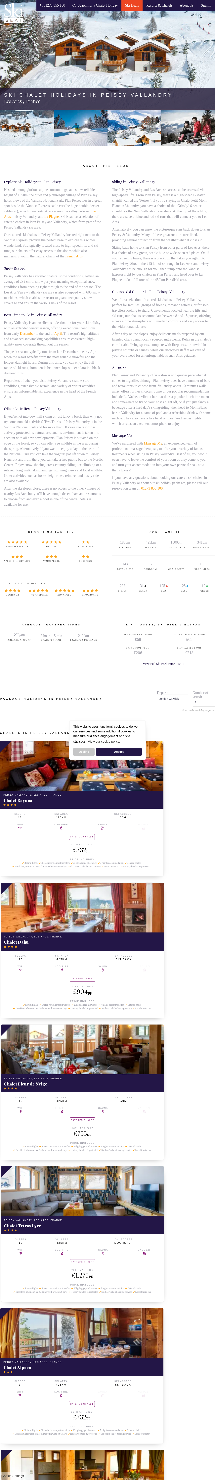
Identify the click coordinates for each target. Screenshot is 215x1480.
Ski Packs (45, 1349)
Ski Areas (78, 1389)
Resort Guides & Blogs (18, 1437)
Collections (80, 1349)
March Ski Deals (48, 1421)
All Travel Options (49, 1373)
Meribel (8, 1378)
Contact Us (11, 1419)
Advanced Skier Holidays (86, 1378)
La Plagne (51, 217)
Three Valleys (79, 1399)
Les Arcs (9, 1364)
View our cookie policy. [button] (104, 741)
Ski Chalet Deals (81, 1355)
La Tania (9, 1387)
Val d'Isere (10, 1383)
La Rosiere (11, 1355)
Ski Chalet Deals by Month (53, 1399)
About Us (187, 5)
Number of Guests (200, 694)
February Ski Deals (49, 1416)
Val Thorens (11, 1392)
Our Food (10, 1428)
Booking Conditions (16, 1433)
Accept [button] (119, 751)
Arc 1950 (9, 1373)
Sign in (206, 5)
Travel (43, 1367)
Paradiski (77, 1395)
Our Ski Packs (46, 1355)
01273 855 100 (52, 5)
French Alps (74, 256)
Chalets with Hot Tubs (84, 1360)
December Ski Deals (50, 1407)
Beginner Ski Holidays (85, 1373)
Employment (12, 1423)
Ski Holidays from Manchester (48, 1388)
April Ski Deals (47, 1426)
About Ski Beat (16, 1399)
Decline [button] (84, 751)
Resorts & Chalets (159, 5)
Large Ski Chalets (82, 1369)
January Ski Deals (49, 1412)
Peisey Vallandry (14, 1369)
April (58, 334)
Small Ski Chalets (82, 1364)
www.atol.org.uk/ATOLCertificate (196, 1452)
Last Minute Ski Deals (51, 1360)
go (164, 1319)
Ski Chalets (13, 1349)
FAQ (7, 1414)
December (27, 334)
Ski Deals (132, 5)
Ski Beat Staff (12, 1410)
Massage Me (153, 443)
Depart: (162, 693)
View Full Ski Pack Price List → (164, 663)
